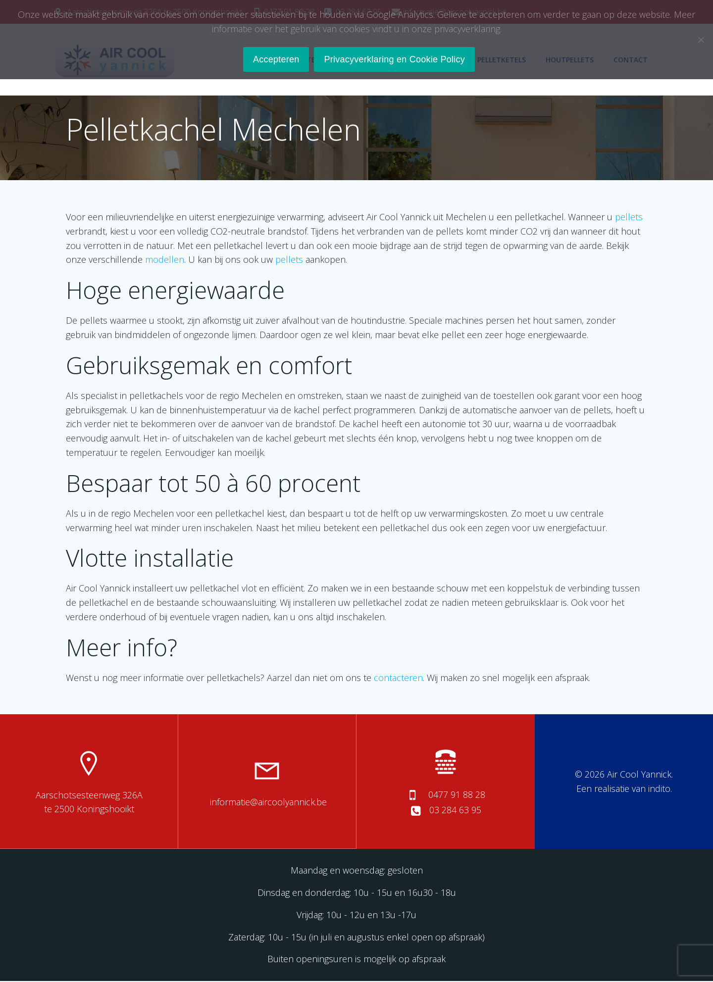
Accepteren (276, 59)
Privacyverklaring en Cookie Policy (394, 59)
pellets (629, 218)
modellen (165, 260)
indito (659, 789)
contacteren (398, 678)
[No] (701, 40)
